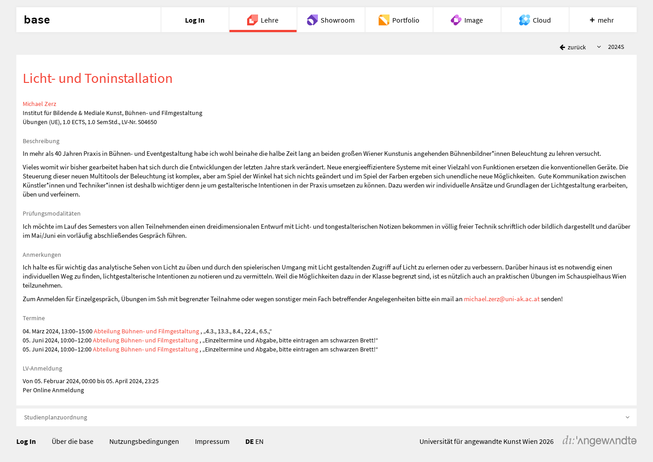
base (37, 20)
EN (259, 441)
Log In (26, 441)
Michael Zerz (39, 104)
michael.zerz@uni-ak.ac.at (502, 298)
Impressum (212, 441)
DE (249, 441)
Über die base (72, 441)
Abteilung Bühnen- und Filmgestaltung (146, 331)
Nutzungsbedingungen (144, 441)
